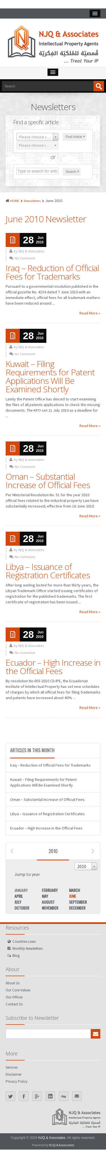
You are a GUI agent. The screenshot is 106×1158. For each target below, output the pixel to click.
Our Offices (14, 997)
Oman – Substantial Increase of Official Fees (48, 481)
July (17, 902)
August (48, 902)
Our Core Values (18, 990)
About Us (13, 983)
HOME (14, 201)
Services (12, 1067)
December (77, 908)
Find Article (75, 137)
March (74, 890)
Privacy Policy (16, 1081)
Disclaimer (13, 1074)
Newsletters (32, 201)
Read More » (89, 313)
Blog (16, 955)
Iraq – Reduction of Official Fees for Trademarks (52, 272)
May (45, 896)
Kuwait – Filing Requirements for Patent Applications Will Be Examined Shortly (50, 376)
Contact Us (14, 1004)
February (50, 890)
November (50, 908)
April (18, 896)
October (21, 908)
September (78, 902)
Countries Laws (24, 941)
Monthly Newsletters (27, 948)
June (72, 896)
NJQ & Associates (51, 1138)
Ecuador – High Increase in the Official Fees (53, 667)
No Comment (25, 258)
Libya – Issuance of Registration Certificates (48, 571)
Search (72, 172)
